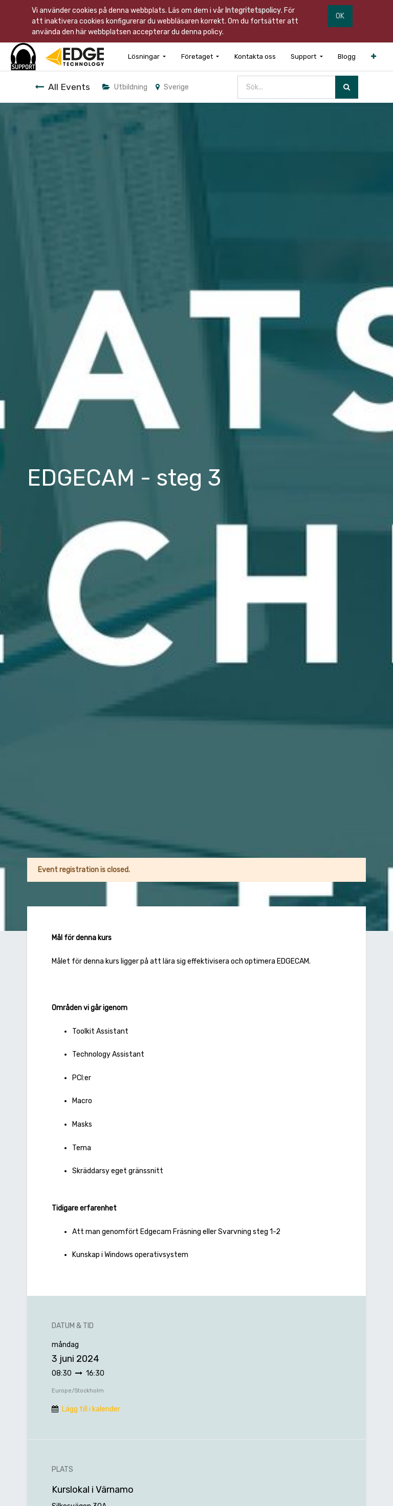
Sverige (172, 87)
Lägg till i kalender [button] (91, 1409)
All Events (62, 87)
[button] (373, 56)
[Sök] (346, 87)
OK (340, 16)
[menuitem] (255, 56)
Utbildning (124, 87)
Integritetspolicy (253, 10)
